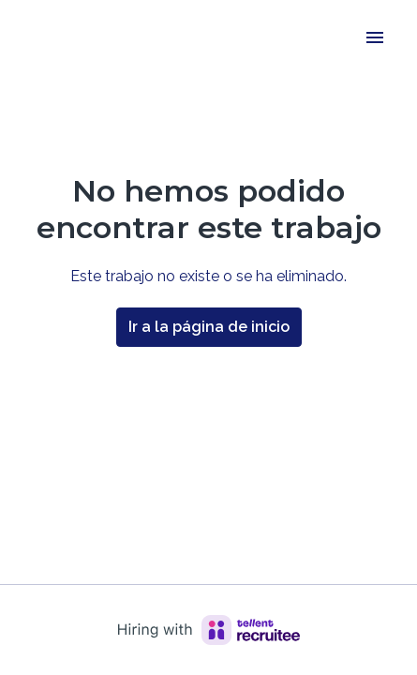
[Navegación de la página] (375, 37)
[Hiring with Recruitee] (209, 630)
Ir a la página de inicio (209, 327)
